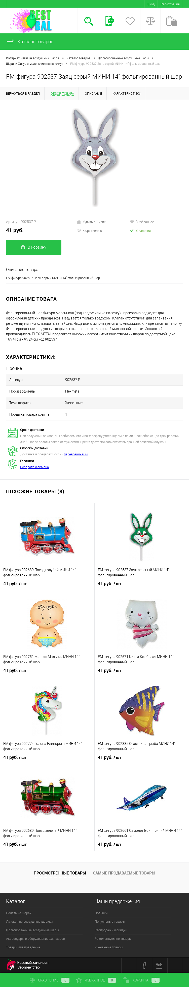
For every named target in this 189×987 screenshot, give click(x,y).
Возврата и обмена (34, 467)
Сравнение (49, 980)
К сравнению (89, 230)
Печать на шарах (18, 913)
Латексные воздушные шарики (29, 921)
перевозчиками (76, 454)
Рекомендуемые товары (113, 939)
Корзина (141, 980)
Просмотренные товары (60, 873)
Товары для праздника (23, 947)
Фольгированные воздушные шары (32, 930)
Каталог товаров (29, 41)
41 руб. (15, 230)
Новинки (101, 913)
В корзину (33, 247)
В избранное (142, 221)
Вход (151, 4)
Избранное (96, 980)
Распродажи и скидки (111, 930)
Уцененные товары (109, 947)
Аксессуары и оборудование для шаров (35, 939)
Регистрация (170, 4)
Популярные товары (110, 921)
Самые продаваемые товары (124, 873)
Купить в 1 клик (91, 221)
